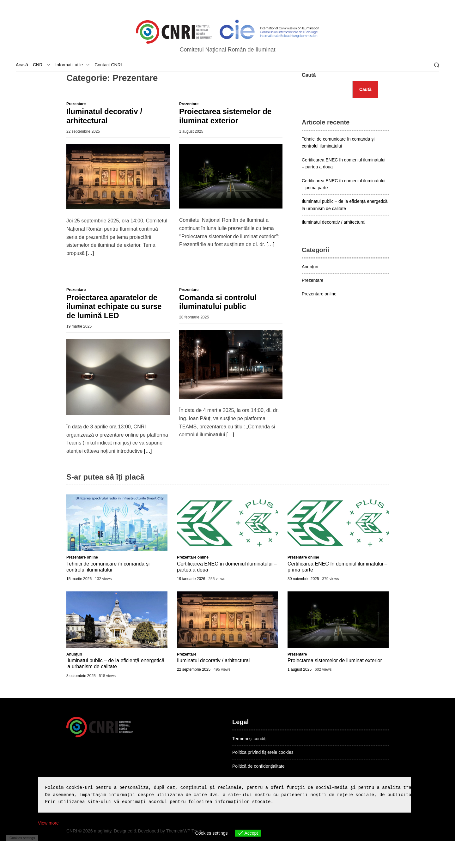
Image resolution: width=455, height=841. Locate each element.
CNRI (42, 65)
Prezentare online (319, 293)
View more (48, 823)
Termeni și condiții (249, 738)
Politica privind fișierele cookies (263, 752)
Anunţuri (310, 266)
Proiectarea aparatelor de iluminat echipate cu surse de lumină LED (113, 306)
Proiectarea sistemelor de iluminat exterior (225, 116)
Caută (309, 75)
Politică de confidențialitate (258, 766)
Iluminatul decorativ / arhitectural (104, 116)
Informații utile (72, 65)
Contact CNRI (108, 64)
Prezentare (76, 104)
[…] (90, 253)
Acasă (22, 64)
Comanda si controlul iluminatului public (218, 302)
